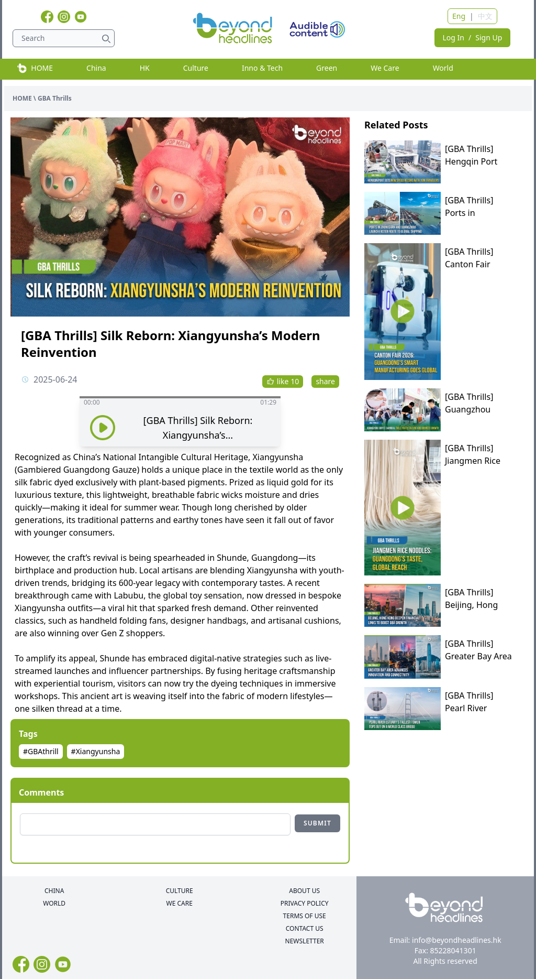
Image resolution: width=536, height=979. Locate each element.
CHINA (54, 891)
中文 (485, 16)
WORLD (54, 903)
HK (145, 68)
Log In (453, 37)
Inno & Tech (262, 68)
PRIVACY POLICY (305, 903)
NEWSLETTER (304, 941)
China (96, 68)
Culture (195, 68)
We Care (385, 68)
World (443, 68)
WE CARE (179, 903)
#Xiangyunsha (95, 751)
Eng (458, 16)
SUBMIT (317, 823)
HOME (35, 68)
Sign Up (488, 37)
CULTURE (179, 891)
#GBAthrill (41, 751)
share (325, 381)
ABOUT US (304, 891)
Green (326, 68)
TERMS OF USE (304, 916)
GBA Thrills (55, 98)
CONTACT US (304, 928)
